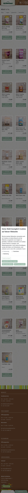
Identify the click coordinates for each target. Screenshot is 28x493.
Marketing (6, 254)
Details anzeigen (6, 258)
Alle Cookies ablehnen (8, 264)
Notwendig (6, 251)
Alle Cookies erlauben (20, 264)
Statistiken (16, 251)
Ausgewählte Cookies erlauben (10, 261)
